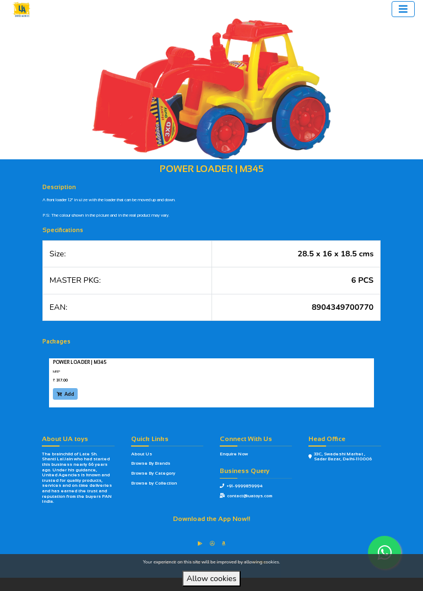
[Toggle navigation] (403, 9)
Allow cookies (211, 578)
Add (65, 394)
